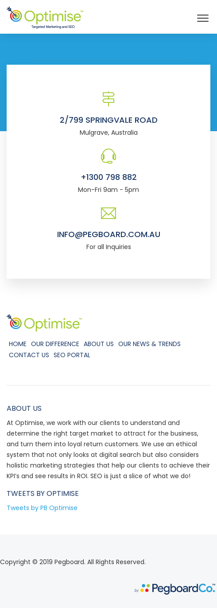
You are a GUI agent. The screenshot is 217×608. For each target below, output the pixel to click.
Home (18, 343)
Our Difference (55, 343)
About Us (99, 343)
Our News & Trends (149, 343)
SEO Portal (72, 355)
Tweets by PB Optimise (42, 507)
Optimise (62, 493)
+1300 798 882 (109, 177)
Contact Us (29, 355)
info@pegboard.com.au (108, 234)
